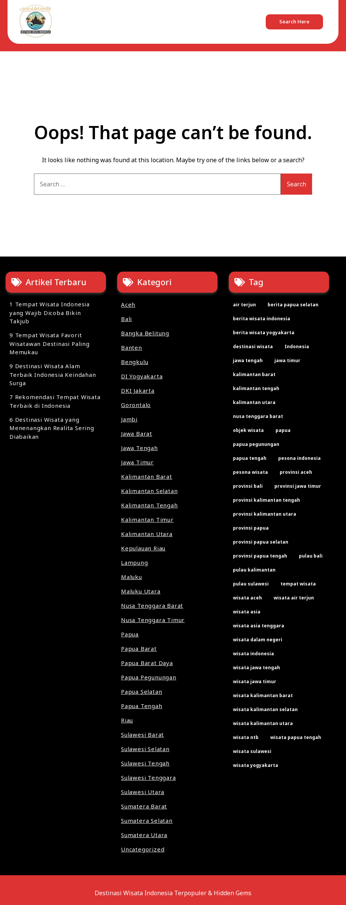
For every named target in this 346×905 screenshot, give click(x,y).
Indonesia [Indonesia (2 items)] (297, 346)
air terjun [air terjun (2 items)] (244, 304)
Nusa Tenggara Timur (153, 620)
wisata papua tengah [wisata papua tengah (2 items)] (295, 737)
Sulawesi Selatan (145, 749)
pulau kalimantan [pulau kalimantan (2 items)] (254, 570)
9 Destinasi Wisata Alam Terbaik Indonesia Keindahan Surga (52, 374)
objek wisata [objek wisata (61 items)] (248, 430)
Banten (131, 347)
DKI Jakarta (138, 390)
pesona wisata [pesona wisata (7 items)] (250, 472)
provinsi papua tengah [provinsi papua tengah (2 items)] (260, 556)
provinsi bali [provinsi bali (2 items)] (248, 486)
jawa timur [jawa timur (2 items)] (287, 360)
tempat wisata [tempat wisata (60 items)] (298, 584)
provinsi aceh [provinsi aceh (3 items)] (296, 472)
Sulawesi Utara (142, 792)
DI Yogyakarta (141, 376)
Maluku (131, 577)
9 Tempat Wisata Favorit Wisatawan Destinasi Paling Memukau (49, 343)
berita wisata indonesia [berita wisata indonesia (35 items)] (261, 318)
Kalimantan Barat (146, 476)
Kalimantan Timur (147, 519)
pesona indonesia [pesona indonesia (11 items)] (299, 458)
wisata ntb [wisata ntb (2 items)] (246, 737)
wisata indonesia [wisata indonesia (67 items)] (253, 653)
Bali (126, 319)
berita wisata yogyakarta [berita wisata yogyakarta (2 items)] (263, 332)
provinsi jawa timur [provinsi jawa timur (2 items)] (297, 486)
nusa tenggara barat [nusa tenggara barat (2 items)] (258, 416)
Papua (130, 634)
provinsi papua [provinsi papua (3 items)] (251, 528)
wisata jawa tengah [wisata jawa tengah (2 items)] (256, 667)
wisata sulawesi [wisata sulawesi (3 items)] (252, 751)
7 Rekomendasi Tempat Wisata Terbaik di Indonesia (55, 401)
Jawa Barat (136, 433)
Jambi (129, 419)
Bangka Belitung (145, 333)
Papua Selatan (141, 691)
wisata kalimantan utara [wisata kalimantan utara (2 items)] (263, 723)
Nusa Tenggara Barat (152, 605)
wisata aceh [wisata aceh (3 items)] (247, 598)
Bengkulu (134, 362)
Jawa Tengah (139, 448)
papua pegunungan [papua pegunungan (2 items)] (256, 444)
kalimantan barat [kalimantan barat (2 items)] (254, 374)
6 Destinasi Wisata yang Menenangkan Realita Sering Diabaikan (51, 428)
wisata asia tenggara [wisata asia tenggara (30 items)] (258, 625)
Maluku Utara (141, 591)
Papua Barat (139, 648)
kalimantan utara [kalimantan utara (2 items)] (254, 402)
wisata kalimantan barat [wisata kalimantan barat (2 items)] (263, 695)
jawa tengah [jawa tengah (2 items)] (248, 360)
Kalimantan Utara (147, 534)
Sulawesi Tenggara (148, 777)
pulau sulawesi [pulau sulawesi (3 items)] (251, 584)
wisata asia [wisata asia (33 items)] (246, 611)
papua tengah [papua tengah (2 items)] (249, 458)
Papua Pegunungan (148, 677)
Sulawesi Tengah (145, 763)
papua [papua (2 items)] (283, 430)
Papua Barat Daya (147, 663)
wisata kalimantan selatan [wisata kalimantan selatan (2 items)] (265, 709)
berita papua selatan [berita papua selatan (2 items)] (293, 304)
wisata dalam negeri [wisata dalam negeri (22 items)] (257, 639)
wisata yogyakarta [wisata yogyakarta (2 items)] (255, 765)
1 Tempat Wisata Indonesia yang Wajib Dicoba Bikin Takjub (49, 312)
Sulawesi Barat (142, 734)
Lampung (134, 562)
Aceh (128, 304)
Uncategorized (142, 849)
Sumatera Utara (144, 835)
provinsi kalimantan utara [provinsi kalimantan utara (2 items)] (264, 514)
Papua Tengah (141, 706)
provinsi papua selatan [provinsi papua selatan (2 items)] (260, 542)
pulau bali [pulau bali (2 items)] (311, 556)
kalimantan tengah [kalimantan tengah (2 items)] (256, 388)
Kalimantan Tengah (149, 505)
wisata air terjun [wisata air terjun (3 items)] (294, 598)
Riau (127, 720)
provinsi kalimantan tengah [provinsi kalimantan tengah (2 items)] (266, 500)
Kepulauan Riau (143, 548)
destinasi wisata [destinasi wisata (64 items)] (253, 346)
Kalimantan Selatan (149, 491)
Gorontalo (136, 405)
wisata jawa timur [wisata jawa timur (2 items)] (254, 681)
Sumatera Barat (144, 806)
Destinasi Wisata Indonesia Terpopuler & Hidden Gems (173, 893)
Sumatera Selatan (147, 820)
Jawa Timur (137, 462)
